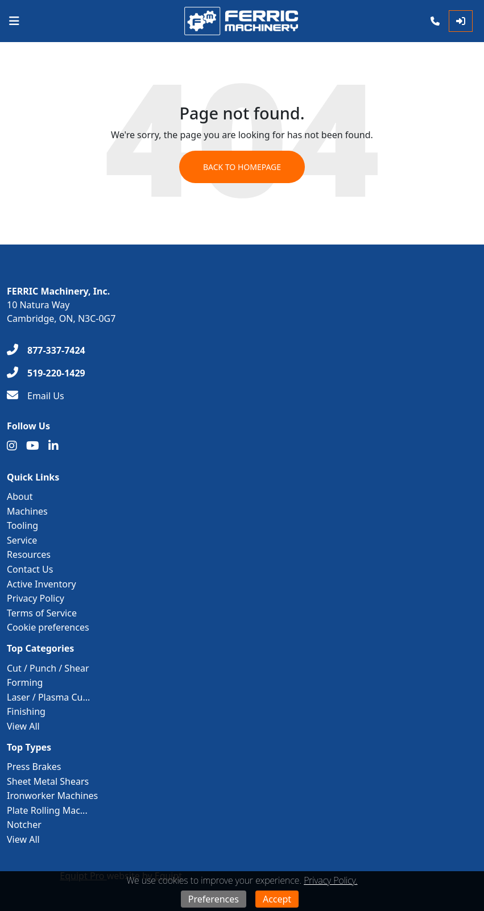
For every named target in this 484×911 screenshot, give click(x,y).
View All (23, 726)
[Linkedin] (53, 446)
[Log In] (461, 21)
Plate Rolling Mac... (47, 810)
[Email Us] (35, 396)
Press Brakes (34, 766)
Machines (27, 511)
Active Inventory (41, 584)
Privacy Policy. (330, 880)
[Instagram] (12, 446)
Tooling (22, 525)
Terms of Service (42, 613)
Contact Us (30, 569)
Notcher (24, 824)
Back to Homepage (242, 167)
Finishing (26, 711)
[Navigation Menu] (14, 21)
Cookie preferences (48, 627)
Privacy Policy (35, 598)
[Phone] (435, 21)
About (19, 496)
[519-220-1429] (46, 373)
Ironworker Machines (52, 795)
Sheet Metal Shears (48, 781)
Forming (25, 682)
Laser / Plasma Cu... (48, 697)
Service (22, 540)
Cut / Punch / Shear (48, 668)
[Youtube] (32, 446)
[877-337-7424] (46, 350)
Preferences (213, 899)
